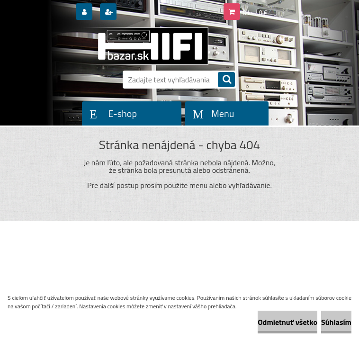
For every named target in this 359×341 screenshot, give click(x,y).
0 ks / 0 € (255, 13)
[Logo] (145, 46)
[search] (226, 80)
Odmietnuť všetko (287, 322)
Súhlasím (336, 322)
